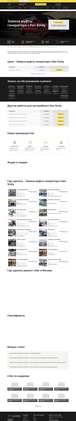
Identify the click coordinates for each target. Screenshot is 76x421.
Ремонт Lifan (10, 46)
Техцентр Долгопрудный (54, 189)
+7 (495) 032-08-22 (63, 191)
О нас (53, 7)
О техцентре (25, 416)
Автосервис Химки (21, 209)
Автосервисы (66, 7)
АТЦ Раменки (64, 90)
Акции (58, 7)
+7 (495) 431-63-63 (63, 211)
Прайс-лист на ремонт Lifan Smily (38, 73)
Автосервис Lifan (11, 7)
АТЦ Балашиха (55, 86)
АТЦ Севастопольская (64, 86)
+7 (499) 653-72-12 (32, 221)
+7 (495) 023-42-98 (64, 97)
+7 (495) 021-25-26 (11, 98)
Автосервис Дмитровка (22, 189)
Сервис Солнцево (21, 239)
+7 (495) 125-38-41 (38, 93)
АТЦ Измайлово (12, 95)
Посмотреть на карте (40, 4)
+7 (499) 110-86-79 (20, 93)
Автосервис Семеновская (54, 199)
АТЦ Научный (11, 90)
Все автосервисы (58, 22)
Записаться (59, 69)
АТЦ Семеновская (38, 86)
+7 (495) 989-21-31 (32, 211)
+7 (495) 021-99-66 (55, 93)
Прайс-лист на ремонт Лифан (55, 415)
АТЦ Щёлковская (29, 86)
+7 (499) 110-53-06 (11, 88)
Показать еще (38, 406)
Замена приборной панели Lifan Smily (17, 124)
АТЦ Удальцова (20, 90)
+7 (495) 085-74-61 (37, 88)
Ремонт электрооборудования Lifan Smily (31, 46)
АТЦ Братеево (55, 90)
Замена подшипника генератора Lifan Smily (18, 121)
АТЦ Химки (47, 86)
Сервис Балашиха (52, 209)
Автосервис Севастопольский (24, 219)
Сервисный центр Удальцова (24, 229)
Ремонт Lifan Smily (18, 46)
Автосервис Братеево (22, 249)
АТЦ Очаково (29, 90)
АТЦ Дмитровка (12, 86)
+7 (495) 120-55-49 (46, 93)
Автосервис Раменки (53, 249)
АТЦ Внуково (46, 90)
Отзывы (47, 7)
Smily (34, 416)
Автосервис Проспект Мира (54, 259)
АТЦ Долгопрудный (20, 86)
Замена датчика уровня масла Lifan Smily (17, 117)
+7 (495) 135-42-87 (64, 93)
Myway (34, 420)
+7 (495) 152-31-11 (29, 93)
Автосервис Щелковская (23, 199)
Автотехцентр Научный (53, 219)
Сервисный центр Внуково (54, 239)
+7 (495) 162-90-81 (32, 201)
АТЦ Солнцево (38, 90)
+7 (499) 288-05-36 (11, 93)
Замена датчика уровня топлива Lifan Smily (18, 114)
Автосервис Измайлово (22, 259)
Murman (35, 418)
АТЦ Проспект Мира (64, 95)
